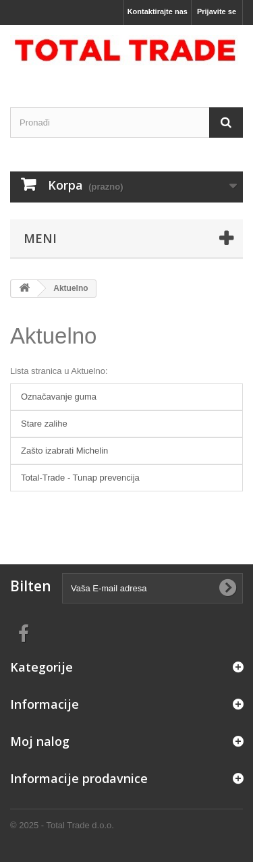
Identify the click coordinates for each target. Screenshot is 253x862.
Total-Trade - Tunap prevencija (80, 478)
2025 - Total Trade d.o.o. (65, 825)
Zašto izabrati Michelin (64, 451)
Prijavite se (216, 11)
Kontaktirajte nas (158, 11)
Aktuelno (53, 335)
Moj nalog (39, 741)
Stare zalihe (44, 424)
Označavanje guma (58, 397)
